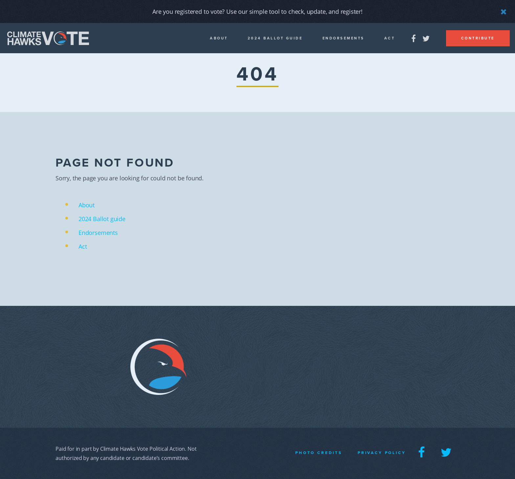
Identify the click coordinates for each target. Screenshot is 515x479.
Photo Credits (318, 452)
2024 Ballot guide (275, 38)
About (219, 38)
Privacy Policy (382, 452)
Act (389, 38)
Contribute (478, 38)
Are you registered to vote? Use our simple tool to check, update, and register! (257, 11)
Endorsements (344, 38)
